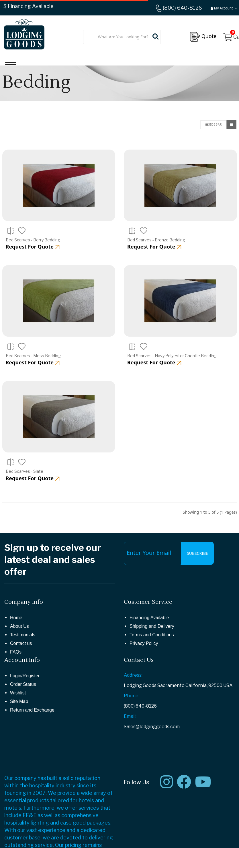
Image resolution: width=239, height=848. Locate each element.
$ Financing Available (28, 6)
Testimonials (22, 634)
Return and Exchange (32, 710)
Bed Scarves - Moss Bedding (33, 355)
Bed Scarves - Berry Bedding (33, 239)
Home (16, 617)
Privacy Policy (144, 643)
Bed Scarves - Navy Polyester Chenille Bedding (172, 355)
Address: (133, 675)
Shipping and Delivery (152, 626)
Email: (130, 716)
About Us (19, 626)
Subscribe (197, 553)
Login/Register (25, 675)
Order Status (23, 684)
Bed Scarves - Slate (24, 471)
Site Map (19, 701)
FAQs (15, 652)
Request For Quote (33, 246)
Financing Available (149, 617)
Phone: (131, 695)
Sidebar (213, 124)
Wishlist (18, 692)
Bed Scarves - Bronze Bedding (156, 239)
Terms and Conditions (152, 634)
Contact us (21, 643)
